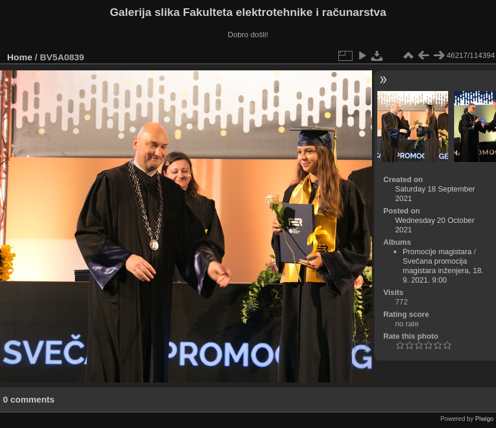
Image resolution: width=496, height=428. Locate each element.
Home (19, 57)
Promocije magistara (437, 251)
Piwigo (484, 418)
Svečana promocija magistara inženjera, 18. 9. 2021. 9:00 (443, 270)
